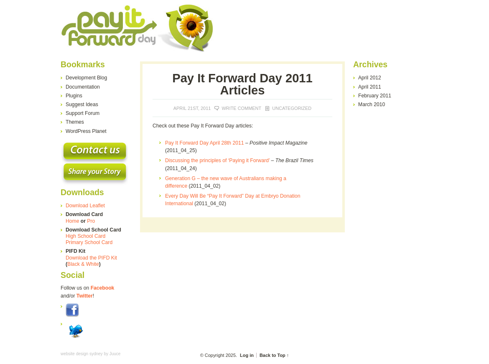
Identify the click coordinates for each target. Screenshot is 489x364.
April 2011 (369, 87)
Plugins (74, 96)
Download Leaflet (85, 206)
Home (72, 221)
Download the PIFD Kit (91, 258)
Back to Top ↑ (274, 355)
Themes (75, 122)
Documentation (83, 87)
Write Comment (241, 108)
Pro (91, 221)
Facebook (103, 288)
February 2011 (374, 96)
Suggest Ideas (82, 104)
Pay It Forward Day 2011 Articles (242, 84)
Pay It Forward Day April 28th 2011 (204, 143)
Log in (247, 355)
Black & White (83, 264)
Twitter (84, 296)
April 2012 (369, 78)
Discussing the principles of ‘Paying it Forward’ (217, 160)
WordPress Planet (86, 131)
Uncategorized (291, 108)
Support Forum (82, 113)
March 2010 (371, 104)
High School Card (85, 236)
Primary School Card (89, 242)
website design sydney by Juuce (90, 353)
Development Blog (86, 78)
